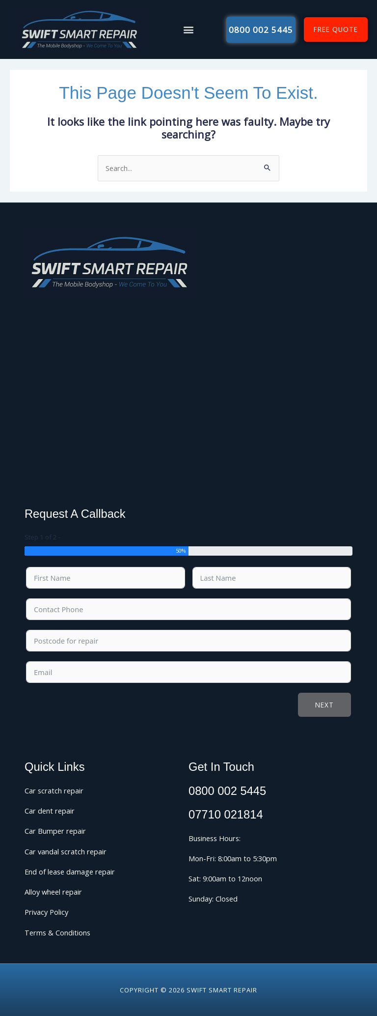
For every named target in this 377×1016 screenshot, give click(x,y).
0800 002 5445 (227, 791)
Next (324, 704)
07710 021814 (225, 814)
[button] (188, 30)
